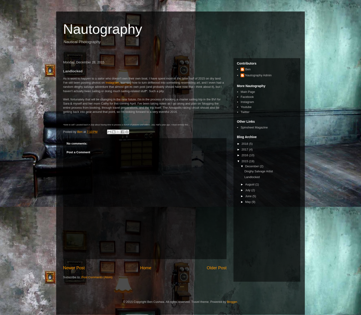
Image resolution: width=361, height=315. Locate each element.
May (248, 202)
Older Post (217, 268)
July (248, 190)
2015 (245, 161)
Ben (247, 69)
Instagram (112, 82)
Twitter (245, 112)
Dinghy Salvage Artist (258, 171)
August (250, 184)
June (249, 196)
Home (145, 268)
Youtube (246, 107)
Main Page (248, 92)
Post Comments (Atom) (97, 277)
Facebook (247, 97)
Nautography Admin (258, 75)
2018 (245, 143)
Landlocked (252, 177)
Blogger (232, 302)
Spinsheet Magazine (254, 127)
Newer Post (74, 268)
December (252, 166)
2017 (245, 149)
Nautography (102, 29)
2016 (245, 155)
